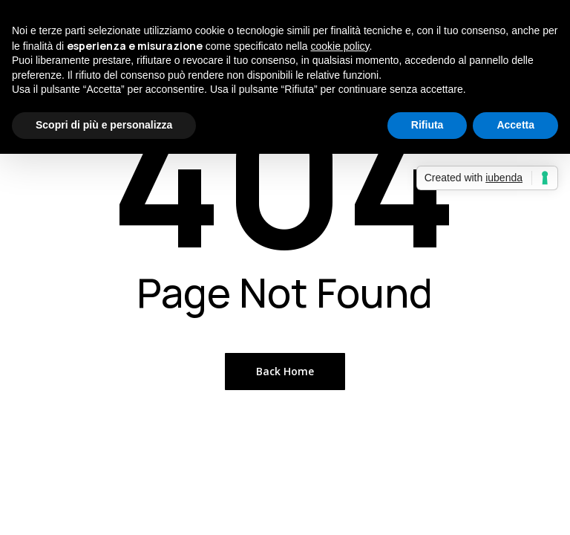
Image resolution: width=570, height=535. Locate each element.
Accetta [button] (515, 125)
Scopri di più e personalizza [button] (104, 125)
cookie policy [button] (339, 46)
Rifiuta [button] (427, 125)
